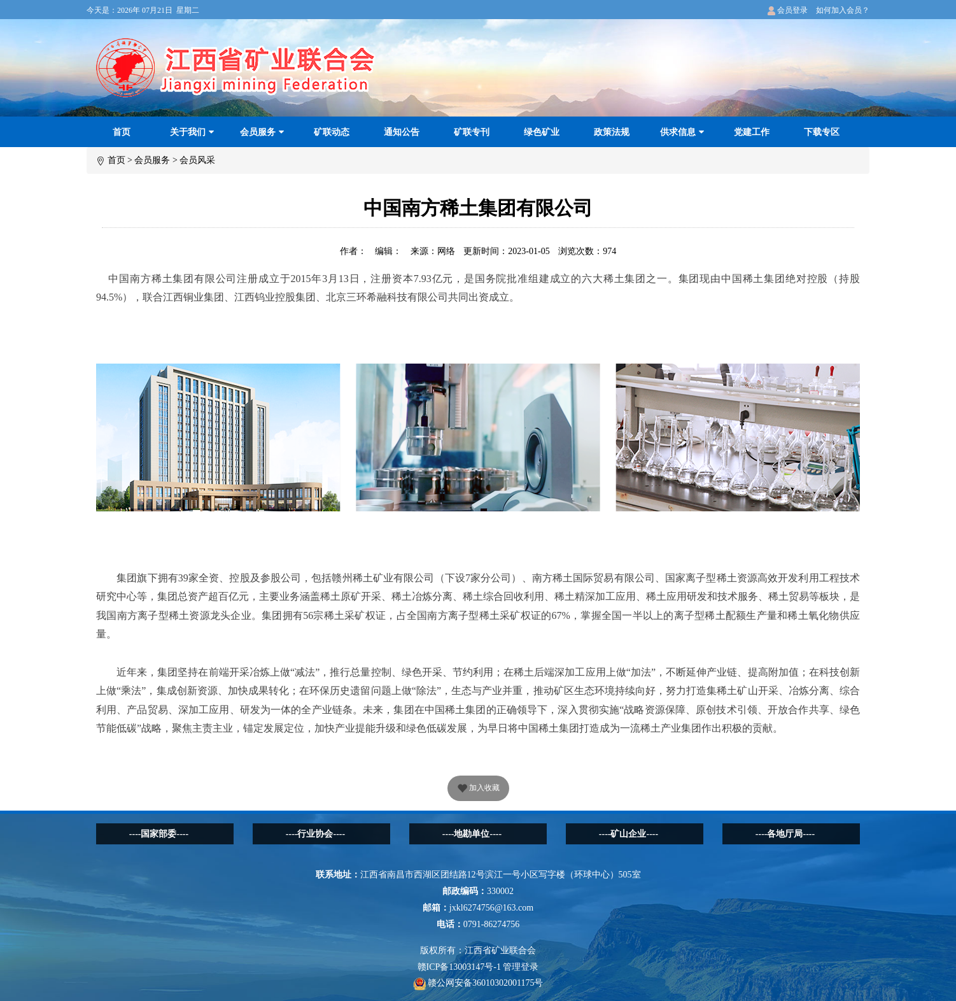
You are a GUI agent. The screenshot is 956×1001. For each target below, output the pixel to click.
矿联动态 (331, 132)
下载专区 (822, 132)
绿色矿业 (541, 132)
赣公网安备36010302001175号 (478, 983)
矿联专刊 (471, 132)
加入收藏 (478, 789)
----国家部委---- (158, 834)
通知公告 (401, 132)
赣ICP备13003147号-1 (459, 967)
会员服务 (262, 132)
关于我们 (192, 132)
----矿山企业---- (628, 834)
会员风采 (197, 160)
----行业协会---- (315, 834)
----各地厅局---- (785, 834)
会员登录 (788, 10)
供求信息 (682, 132)
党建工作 (752, 132)
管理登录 (520, 967)
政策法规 (611, 132)
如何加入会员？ (842, 10)
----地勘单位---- (472, 834)
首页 (121, 132)
